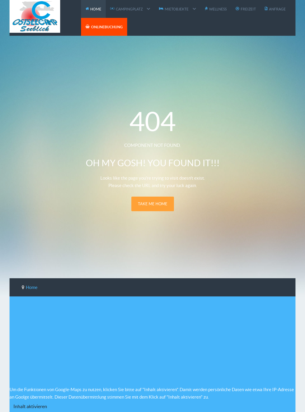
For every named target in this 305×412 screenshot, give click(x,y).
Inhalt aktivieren (30, 406)
